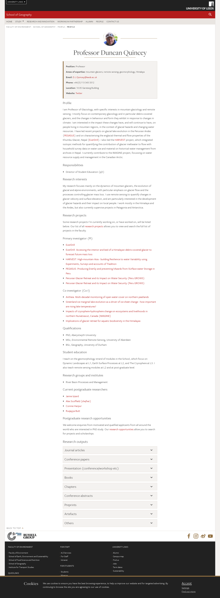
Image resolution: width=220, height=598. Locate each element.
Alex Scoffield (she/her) (78, 401)
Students (64, 571)
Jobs (115, 563)
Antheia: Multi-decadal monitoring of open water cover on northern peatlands (107, 297)
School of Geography (19, 14)
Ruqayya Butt (73, 411)
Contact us (113, 21)
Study (18, 21)
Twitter (79, 93)
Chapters (70, 486)
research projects (94, 226)
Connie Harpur (74, 406)
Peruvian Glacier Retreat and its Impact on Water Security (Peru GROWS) (105, 278)
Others (69, 523)
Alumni (89, 21)
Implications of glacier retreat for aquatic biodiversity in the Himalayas (103, 321)
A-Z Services (66, 552)
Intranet (64, 559)
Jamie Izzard (72, 396)
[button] (210, 15)
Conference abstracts (78, 495)
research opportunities (121, 429)
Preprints (70, 505)
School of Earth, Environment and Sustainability (28, 556)
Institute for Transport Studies (21, 567)
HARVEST (120, 140)
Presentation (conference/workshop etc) (91, 468)
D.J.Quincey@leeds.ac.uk (85, 77)
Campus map (118, 556)
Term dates (117, 567)
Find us (116, 559)
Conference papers (76, 459)
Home (9, 21)
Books (68, 477)
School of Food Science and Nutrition (24, 559)
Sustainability (118, 570)
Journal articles (74, 450)
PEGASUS (69, 135)
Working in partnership (70, 21)
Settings (185, 587)
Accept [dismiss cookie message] (187, 583)
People (100, 21)
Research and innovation (40, 21)
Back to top (14, 528)
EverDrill (93, 140)
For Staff (64, 556)
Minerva (64, 575)
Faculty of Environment (18, 26)
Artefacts (70, 514)
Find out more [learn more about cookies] (189, 591)
